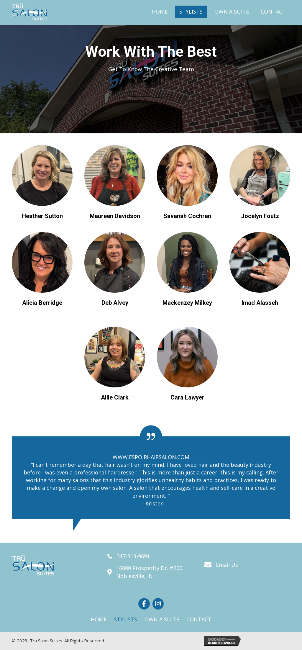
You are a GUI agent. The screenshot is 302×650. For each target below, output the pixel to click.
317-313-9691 (133, 556)
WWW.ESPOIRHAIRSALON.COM (151, 457)
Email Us (227, 564)
